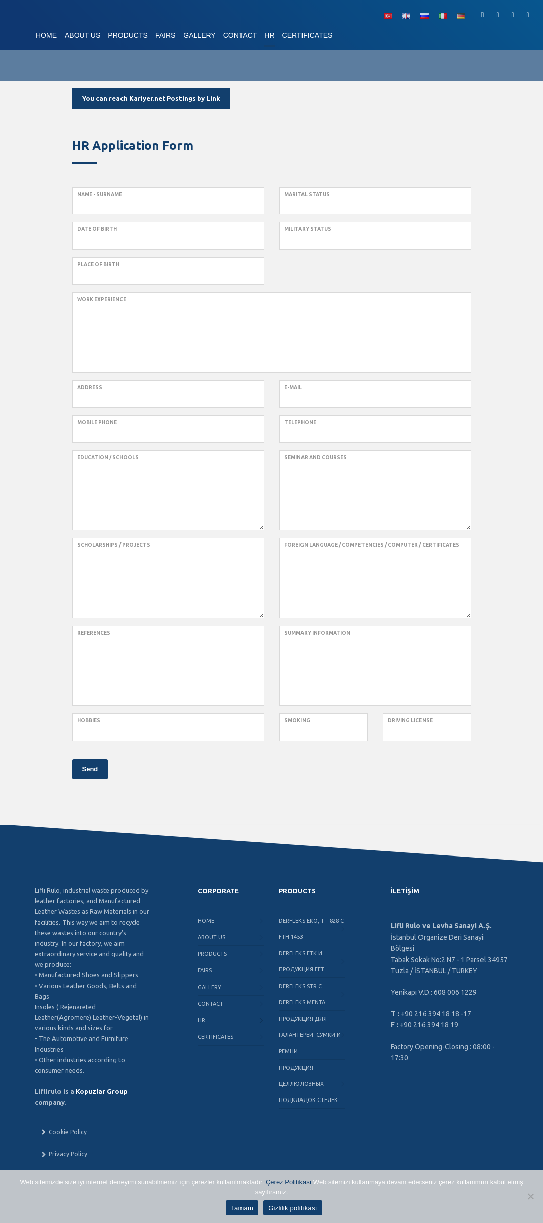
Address (89, 387)
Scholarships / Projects (113, 545)
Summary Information (317, 633)
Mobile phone (97, 422)
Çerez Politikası (288, 1182)
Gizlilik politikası (292, 1208)
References (93, 633)
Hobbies (88, 720)
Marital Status (307, 194)
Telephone (300, 422)
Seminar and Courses (315, 457)
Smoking (297, 720)
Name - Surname (99, 194)
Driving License (410, 720)
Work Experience (101, 299)
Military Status (307, 229)
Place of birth (98, 264)
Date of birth (97, 229)
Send (90, 769)
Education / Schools (108, 457)
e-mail (293, 387)
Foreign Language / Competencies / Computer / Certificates (371, 545)
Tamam (242, 1208)
